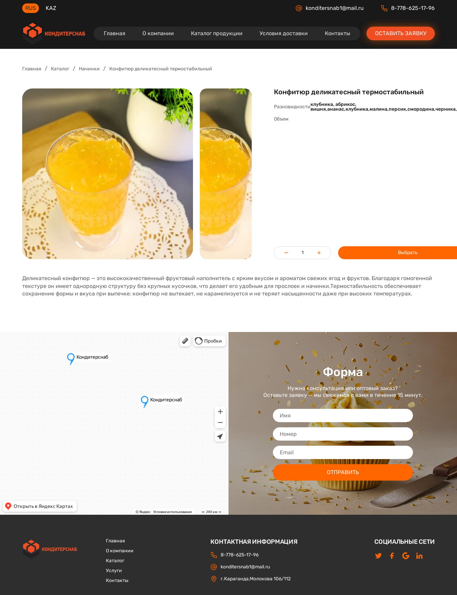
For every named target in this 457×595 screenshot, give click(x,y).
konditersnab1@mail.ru (329, 8)
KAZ (51, 8)
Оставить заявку (400, 33)
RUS (30, 8)
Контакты (337, 33)
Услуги (114, 570)
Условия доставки (284, 33)
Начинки (89, 69)
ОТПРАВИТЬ (343, 472)
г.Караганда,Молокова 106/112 (250, 579)
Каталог (60, 69)
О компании (158, 33)
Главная (114, 33)
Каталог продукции (217, 33)
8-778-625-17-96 (408, 8)
